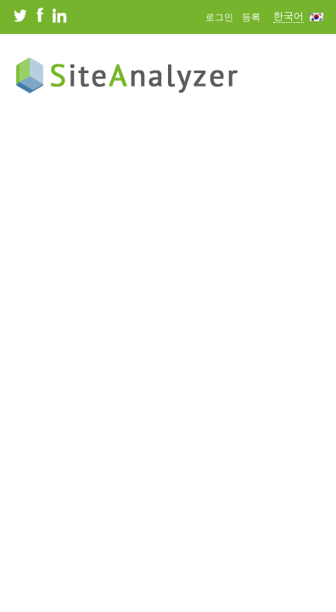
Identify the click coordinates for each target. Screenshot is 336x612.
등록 (251, 17)
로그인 (219, 17)
